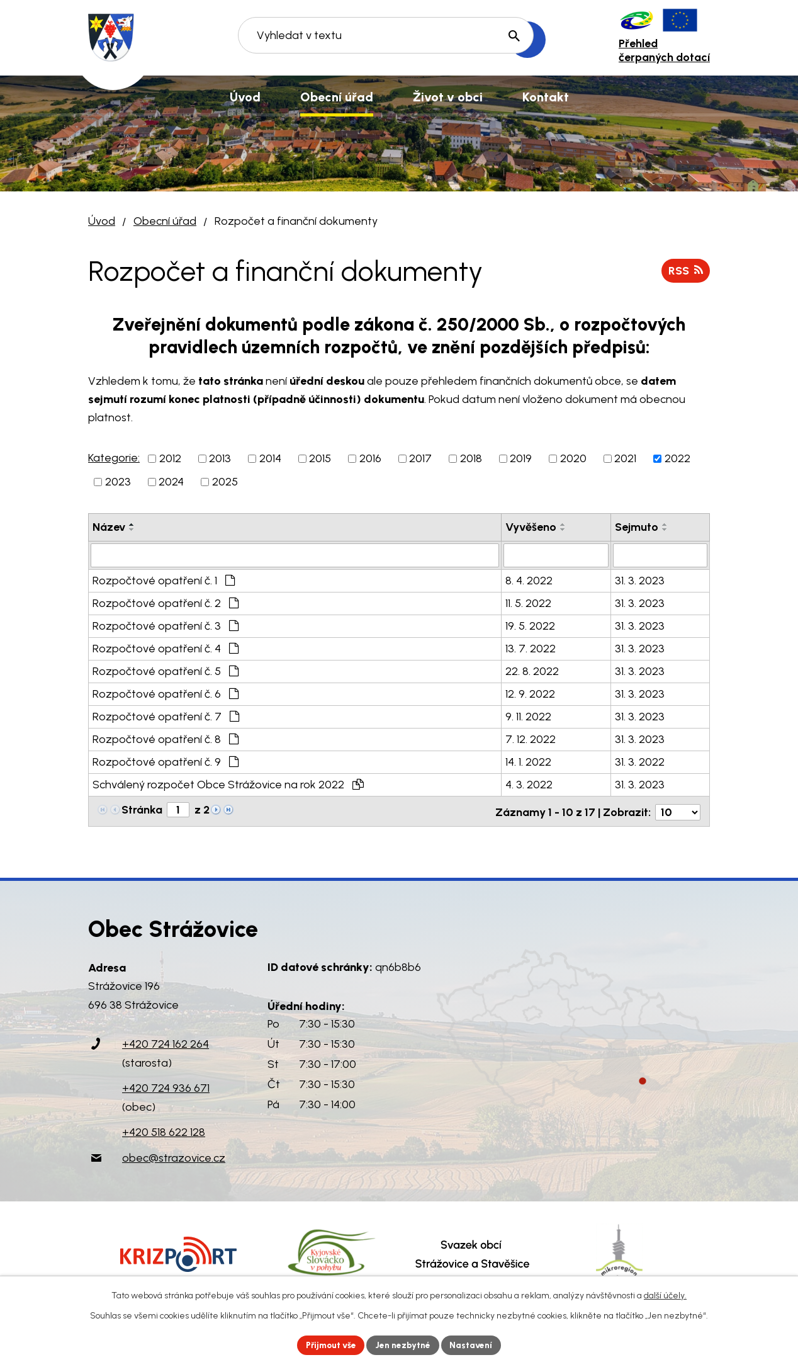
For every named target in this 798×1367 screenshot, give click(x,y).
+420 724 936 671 (166, 1086)
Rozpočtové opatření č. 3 (166, 626)
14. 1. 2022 (528, 762)
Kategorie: (114, 458)
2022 (677, 458)
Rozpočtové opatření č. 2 (166, 603)
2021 (625, 458)
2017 (420, 458)
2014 (270, 458)
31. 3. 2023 (640, 580)
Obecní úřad (164, 221)
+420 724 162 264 (165, 1042)
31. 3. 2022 (640, 762)
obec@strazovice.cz (173, 1155)
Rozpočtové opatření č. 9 (166, 762)
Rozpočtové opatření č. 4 (166, 648)
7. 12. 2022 (530, 739)
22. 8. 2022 (532, 671)
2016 (370, 458)
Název (109, 527)
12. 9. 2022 (530, 694)
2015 (320, 458)
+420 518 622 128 (163, 1130)
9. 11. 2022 (528, 716)
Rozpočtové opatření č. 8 (166, 739)
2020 (573, 458)
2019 (521, 458)
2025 (225, 482)
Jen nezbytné (404, 1344)
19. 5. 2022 (530, 626)
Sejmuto (636, 527)
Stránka (141, 810)
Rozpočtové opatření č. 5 (166, 671)
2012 (170, 458)
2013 (220, 458)
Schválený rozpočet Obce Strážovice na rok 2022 (228, 784)
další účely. (665, 1295)
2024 (171, 482)
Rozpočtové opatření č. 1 (164, 580)
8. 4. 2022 (529, 580)
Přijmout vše (329, 1344)
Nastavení (474, 1344)
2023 (118, 482)
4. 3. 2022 (529, 784)
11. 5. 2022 (528, 603)
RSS (685, 270)
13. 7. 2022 (530, 648)
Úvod (101, 221)
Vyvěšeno (530, 527)
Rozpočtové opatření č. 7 (166, 716)
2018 (471, 458)
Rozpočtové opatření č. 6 (166, 694)
